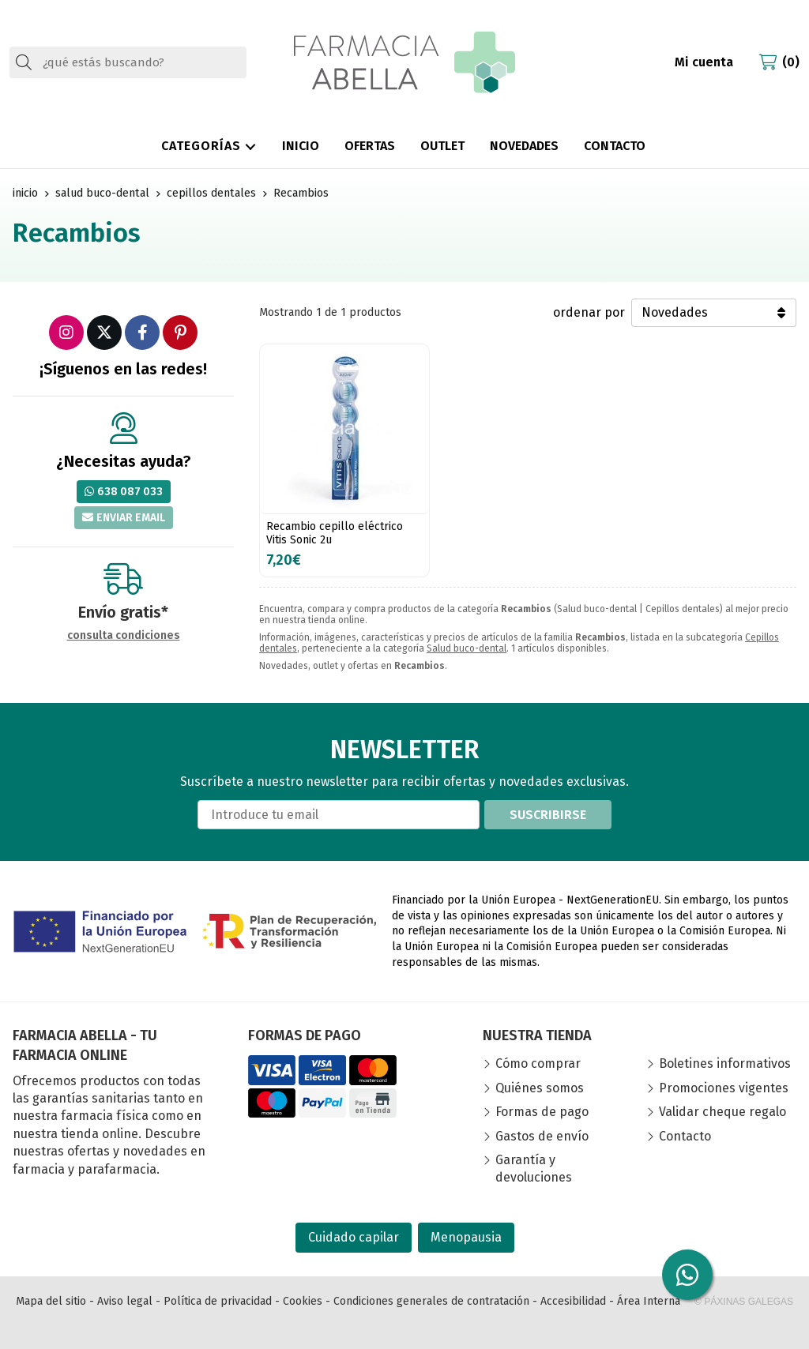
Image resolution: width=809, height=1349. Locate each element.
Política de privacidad (218, 1301)
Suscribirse (548, 814)
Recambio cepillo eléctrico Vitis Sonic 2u (334, 533)
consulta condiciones (123, 635)
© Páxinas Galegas (743, 1301)
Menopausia (466, 1237)
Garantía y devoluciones (533, 1168)
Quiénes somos (539, 1087)
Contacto (685, 1136)
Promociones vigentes (723, 1087)
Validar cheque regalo (722, 1111)
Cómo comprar (538, 1063)
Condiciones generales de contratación (431, 1301)
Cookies (302, 1301)
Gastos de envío (542, 1136)
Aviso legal (124, 1301)
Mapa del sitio (51, 1301)
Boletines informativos (725, 1063)
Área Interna (648, 1301)
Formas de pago (542, 1111)
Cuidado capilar (353, 1237)
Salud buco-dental (466, 648)
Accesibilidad (573, 1301)
